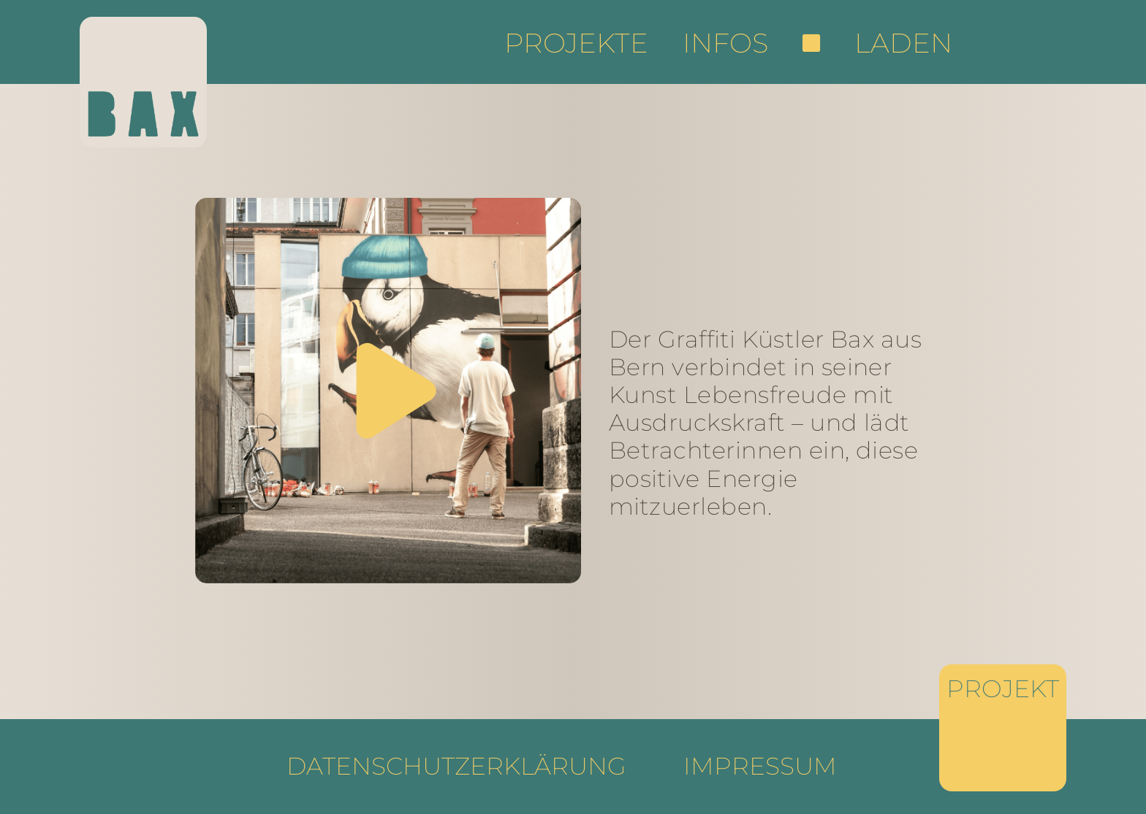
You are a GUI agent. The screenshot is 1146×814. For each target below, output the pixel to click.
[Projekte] (1002, 727)
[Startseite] (143, 82)
